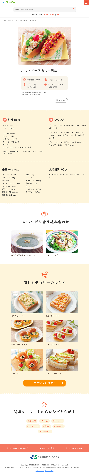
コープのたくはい (75, 448)
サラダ (52, 14)
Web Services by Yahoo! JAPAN (44, 471)
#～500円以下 (45, 431)
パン (15, 20)
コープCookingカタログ (18, 448)
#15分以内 (32, 421)
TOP (4, 20)
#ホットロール (33, 426)
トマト (46, 14)
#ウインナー (58, 421)
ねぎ (57, 14)
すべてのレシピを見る (44, 382)
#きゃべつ (44, 421)
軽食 (9, 20)
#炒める (46, 426)
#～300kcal (58, 426)
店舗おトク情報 (48, 448)
